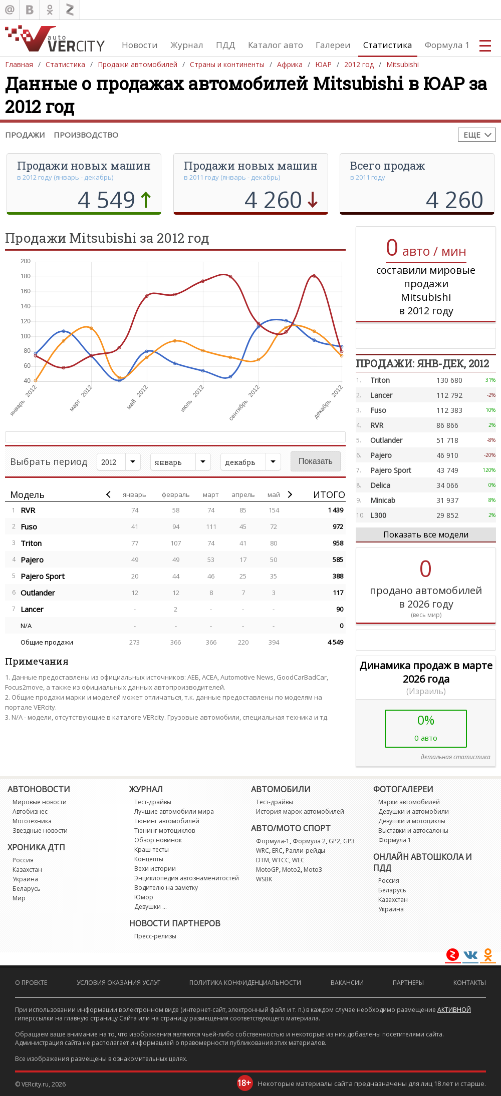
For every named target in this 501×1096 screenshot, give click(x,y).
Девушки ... (150, 906)
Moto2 (291, 869)
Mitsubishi (402, 64)
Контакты (469, 982)
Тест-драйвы (152, 802)
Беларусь (27, 888)
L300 (378, 515)
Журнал (186, 45)
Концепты (148, 859)
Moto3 (313, 869)
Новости (140, 45)
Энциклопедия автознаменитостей (186, 878)
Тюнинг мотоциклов (164, 830)
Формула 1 (447, 45)
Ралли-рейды (305, 850)
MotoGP (267, 869)
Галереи (333, 45)
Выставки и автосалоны (413, 830)
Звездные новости (40, 830)
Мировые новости (40, 802)
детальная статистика (455, 757)
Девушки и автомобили (413, 811)
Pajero (32, 560)
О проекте (31, 982)
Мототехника (32, 821)
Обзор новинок (158, 840)
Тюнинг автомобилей (166, 821)
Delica (380, 485)
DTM (262, 860)
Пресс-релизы (155, 936)
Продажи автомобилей (137, 64)
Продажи (25, 135)
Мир (19, 898)
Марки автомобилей (409, 802)
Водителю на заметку (166, 887)
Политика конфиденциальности (245, 982)
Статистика (387, 45)
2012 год (359, 64)
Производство (86, 135)
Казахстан (27, 869)
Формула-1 (273, 841)
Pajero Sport (43, 576)
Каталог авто (275, 45)
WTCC (280, 860)
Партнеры (408, 982)
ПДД (225, 45)
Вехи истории (155, 868)
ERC (277, 850)
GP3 (349, 841)
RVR (28, 510)
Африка (290, 64)
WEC (298, 860)
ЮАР (323, 64)
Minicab (382, 500)
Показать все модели (425, 534)
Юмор (143, 897)
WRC (262, 850)
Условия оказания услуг (118, 982)
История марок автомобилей (300, 811)
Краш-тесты (151, 849)
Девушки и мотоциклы (411, 821)
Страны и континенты (227, 64)
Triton (31, 543)
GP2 (334, 841)
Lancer (32, 609)
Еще (471, 135)
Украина (25, 879)
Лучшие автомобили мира (174, 811)
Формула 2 (309, 841)
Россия (23, 860)
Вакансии (347, 982)
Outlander (38, 593)
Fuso (29, 526)
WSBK (264, 879)
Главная (19, 64)
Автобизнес (30, 811)
